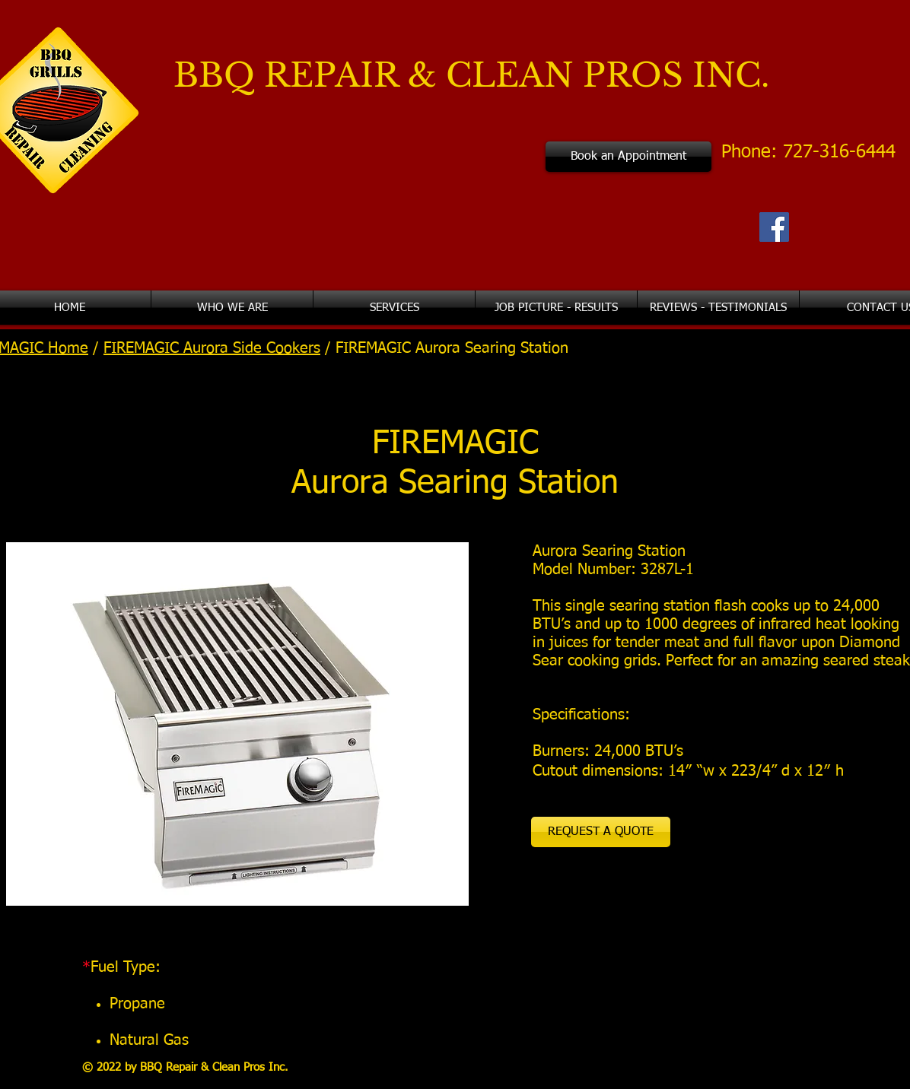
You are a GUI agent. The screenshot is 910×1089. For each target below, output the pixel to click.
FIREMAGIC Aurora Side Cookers (211, 348)
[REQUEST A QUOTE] (600, 832)
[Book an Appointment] (628, 156)
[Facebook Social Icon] (774, 227)
